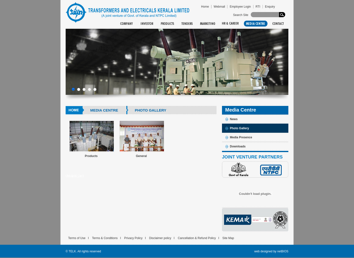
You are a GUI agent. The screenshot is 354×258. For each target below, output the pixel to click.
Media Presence (241, 137)
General (141, 156)
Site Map (228, 238)
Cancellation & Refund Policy (197, 238)
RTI (258, 6)
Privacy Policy (133, 238)
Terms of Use (77, 238)
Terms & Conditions (105, 238)
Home (205, 6)
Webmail (219, 6)
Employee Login (240, 6)
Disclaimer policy (160, 238)
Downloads (238, 146)
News (233, 119)
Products (91, 156)
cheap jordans (75, 175)
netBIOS (282, 251)
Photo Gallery (239, 128)
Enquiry (270, 6)
